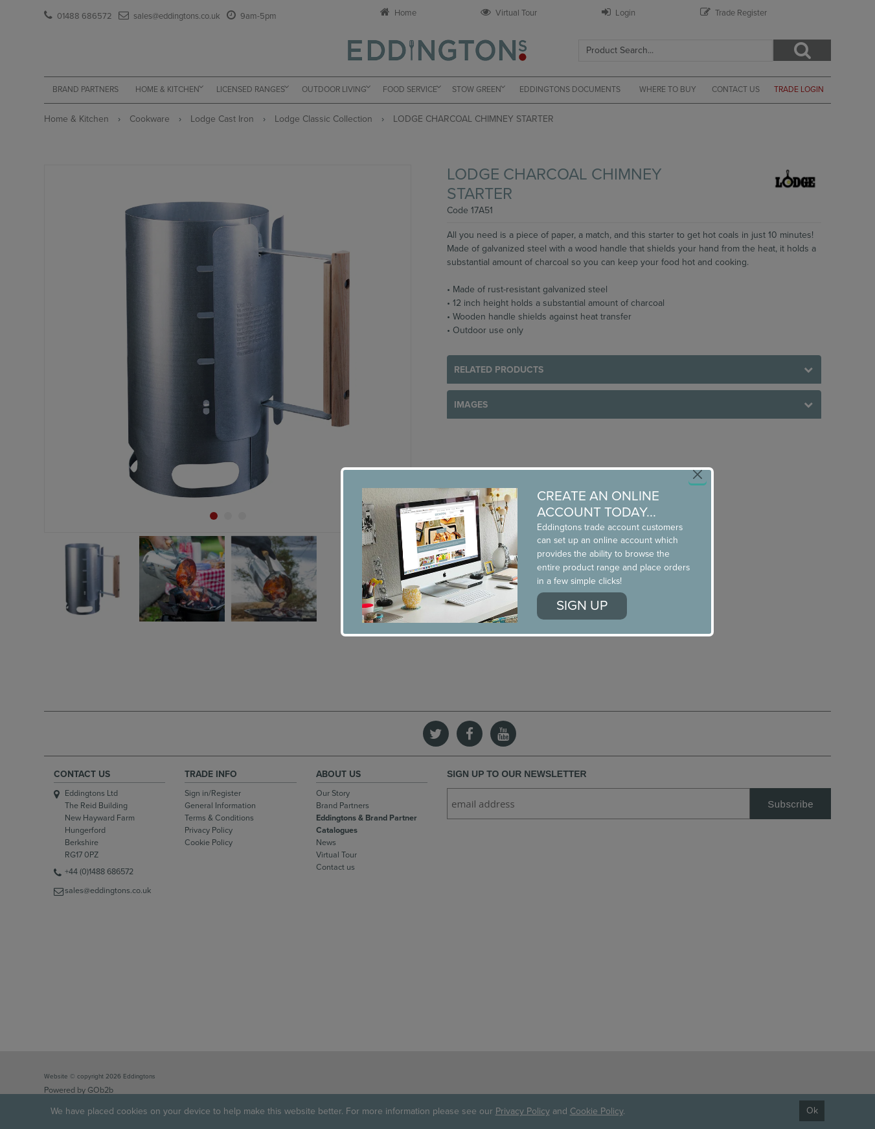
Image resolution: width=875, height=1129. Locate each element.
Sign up (582, 606)
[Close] (697, 474)
